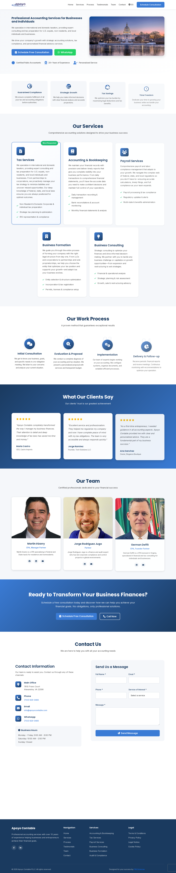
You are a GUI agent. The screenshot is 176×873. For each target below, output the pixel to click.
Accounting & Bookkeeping (101, 833)
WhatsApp (65, 52)
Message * (110, 705)
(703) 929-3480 (21, 700)
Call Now (102, 613)
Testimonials (102, 4)
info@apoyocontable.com (26, 710)
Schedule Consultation (150, 5)
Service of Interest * (147, 689)
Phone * (108, 689)
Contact (122, 4)
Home (70, 4)
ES (130, 4)
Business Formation (98, 851)
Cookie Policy (134, 846)
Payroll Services (96, 842)
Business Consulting (98, 846)
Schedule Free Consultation (32, 52)
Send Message (137, 733)
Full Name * (110, 674)
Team (113, 4)
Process (90, 4)
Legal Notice (133, 842)
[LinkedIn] (20, 847)
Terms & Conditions (137, 833)
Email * (141, 674)
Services (80, 4)
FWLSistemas (139, 869)
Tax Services (95, 837)
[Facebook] (14, 847)
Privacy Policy (134, 837)
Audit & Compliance (98, 855)
